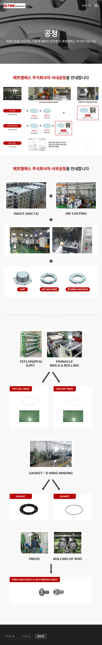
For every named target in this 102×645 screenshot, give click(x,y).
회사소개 (10, 636)
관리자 (40, 636)
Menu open (96, 5)
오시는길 (26, 636)
